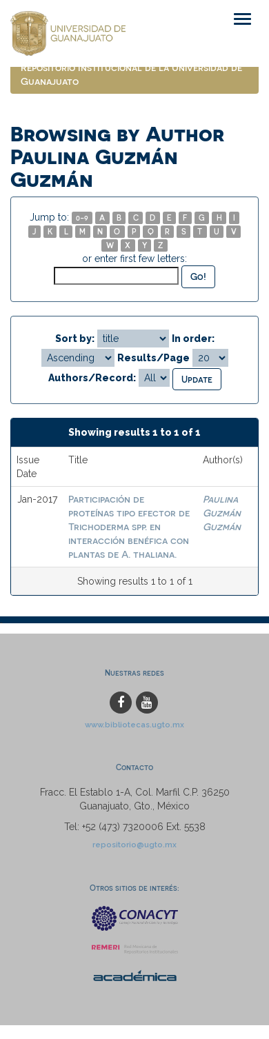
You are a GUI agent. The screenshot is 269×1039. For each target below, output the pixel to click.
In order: (193, 338)
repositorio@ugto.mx (134, 844)
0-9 (82, 217)
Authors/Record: (92, 377)
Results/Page (153, 357)
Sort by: (74, 338)
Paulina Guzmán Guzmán (222, 512)
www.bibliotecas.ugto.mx (134, 724)
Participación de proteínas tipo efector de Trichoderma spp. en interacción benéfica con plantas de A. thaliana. (129, 526)
